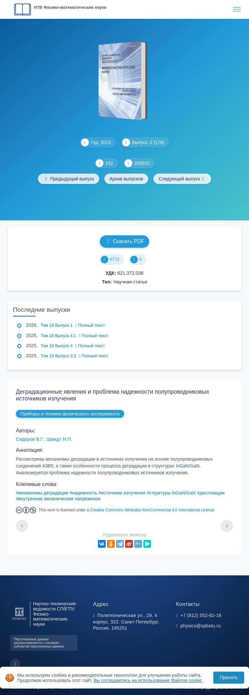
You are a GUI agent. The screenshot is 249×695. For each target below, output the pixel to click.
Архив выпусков (126, 178)
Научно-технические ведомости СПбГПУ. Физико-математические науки (54, 614)
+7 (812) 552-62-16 (200, 615)
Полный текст (90, 325)
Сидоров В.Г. (30, 439)
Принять (229, 677)
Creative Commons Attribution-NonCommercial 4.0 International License (152, 510)
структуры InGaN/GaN (172, 492)
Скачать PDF (124, 241)
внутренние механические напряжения (59, 498)
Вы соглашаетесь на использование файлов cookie (148, 680)
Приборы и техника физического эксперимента (70, 413)
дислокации (212, 492)
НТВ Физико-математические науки (70, 7)
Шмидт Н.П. (59, 439)
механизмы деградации (43, 492)
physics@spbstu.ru (200, 625)
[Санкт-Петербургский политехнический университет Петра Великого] (19, 620)
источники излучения (123, 492)
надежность (84, 492)
